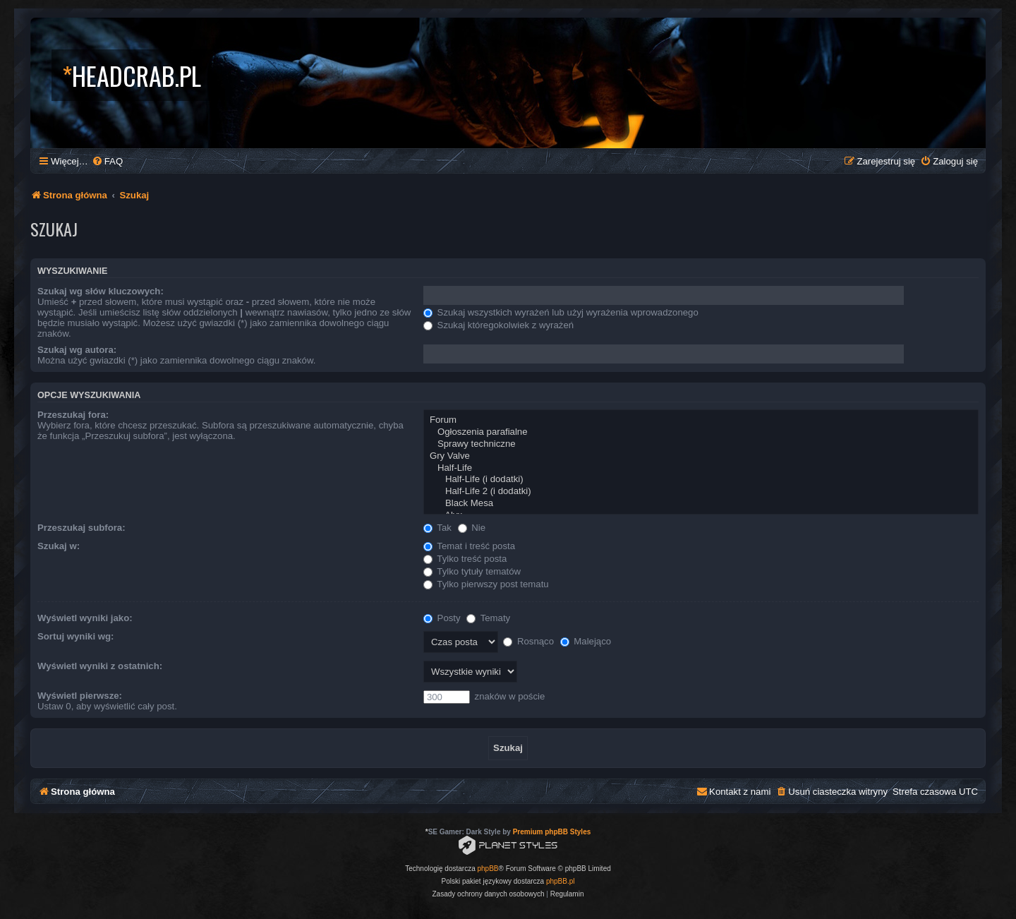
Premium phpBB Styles (552, 832)
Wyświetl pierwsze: (79, 695)
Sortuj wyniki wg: (75, 636)
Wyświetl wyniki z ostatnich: (99, 666)
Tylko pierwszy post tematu (486, 584)
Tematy (488, 618)
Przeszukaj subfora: (81, 527)
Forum (701, 420)
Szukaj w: (58, 546)
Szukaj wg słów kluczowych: (100, 291)
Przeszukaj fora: (73, 414)
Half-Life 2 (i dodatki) (701, 492)
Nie (471, 527)
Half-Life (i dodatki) (701, 480)
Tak (437, 527)
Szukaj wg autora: (76, 349)
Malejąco (585, 641)
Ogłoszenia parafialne (701, 432)
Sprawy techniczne (701, 444)
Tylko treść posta (465, 558)
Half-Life (701, 468)
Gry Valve (701, 456)
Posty (442, 618)
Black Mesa (701, 504)
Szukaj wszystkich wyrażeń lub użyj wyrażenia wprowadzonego (560, 312)
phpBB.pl (560, 881)
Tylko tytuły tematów (472, 571)
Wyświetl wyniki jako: (85, 618)
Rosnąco (528, 641)
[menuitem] (107, 161)
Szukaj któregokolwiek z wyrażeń (498, 325)
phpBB (488, 868)
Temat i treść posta (469, 546)
